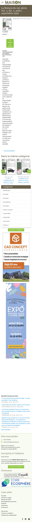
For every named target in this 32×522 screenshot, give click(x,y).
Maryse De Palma (6, 499)
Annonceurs (4, 507)
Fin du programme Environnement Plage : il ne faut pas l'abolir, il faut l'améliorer (16, 399)
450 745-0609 (7, 439)
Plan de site (4, 511)
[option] (8, 171)
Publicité (3, 503)
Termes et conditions (7, 513)
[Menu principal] (2, 2)
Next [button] (29, 171)
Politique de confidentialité (9, 515)
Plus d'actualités (5, 429)
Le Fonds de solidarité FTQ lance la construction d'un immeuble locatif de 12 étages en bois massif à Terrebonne (16, 411)
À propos (3, 495)
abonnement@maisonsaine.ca (11, 442)
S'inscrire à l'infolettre (16, 230)
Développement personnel (8, 501)
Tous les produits (9, 151)
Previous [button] (3, 171)
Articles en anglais (6, 497)
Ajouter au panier (10, 43)
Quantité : (3, 35)
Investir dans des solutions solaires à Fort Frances (16, 405)
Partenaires (4, 505)
